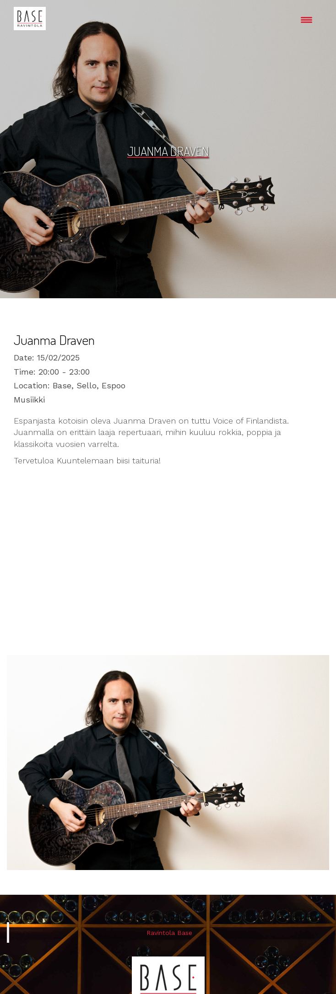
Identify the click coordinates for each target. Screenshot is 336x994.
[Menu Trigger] (306, 19)
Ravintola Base (169, 932)
